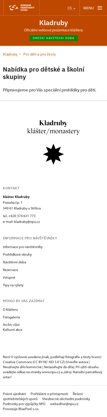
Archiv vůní (11, 324)
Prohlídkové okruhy (17, 254)
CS (71, 8)
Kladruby (53, 22)
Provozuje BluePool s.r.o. (21, 408)
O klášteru (10, 309)
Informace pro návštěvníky (23, 246)
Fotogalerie (11, 317)
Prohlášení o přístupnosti (50, 393)
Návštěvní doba (14, 262)
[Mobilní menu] (93, 8)
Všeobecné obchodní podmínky (66, 398)
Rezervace (10, 269)
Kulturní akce (13, 329)
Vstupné (9, 277)
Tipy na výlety (13, 285)
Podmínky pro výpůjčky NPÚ (24, 403)
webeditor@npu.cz (64, 403)
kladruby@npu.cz (27, 221)
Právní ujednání (15, 393)
